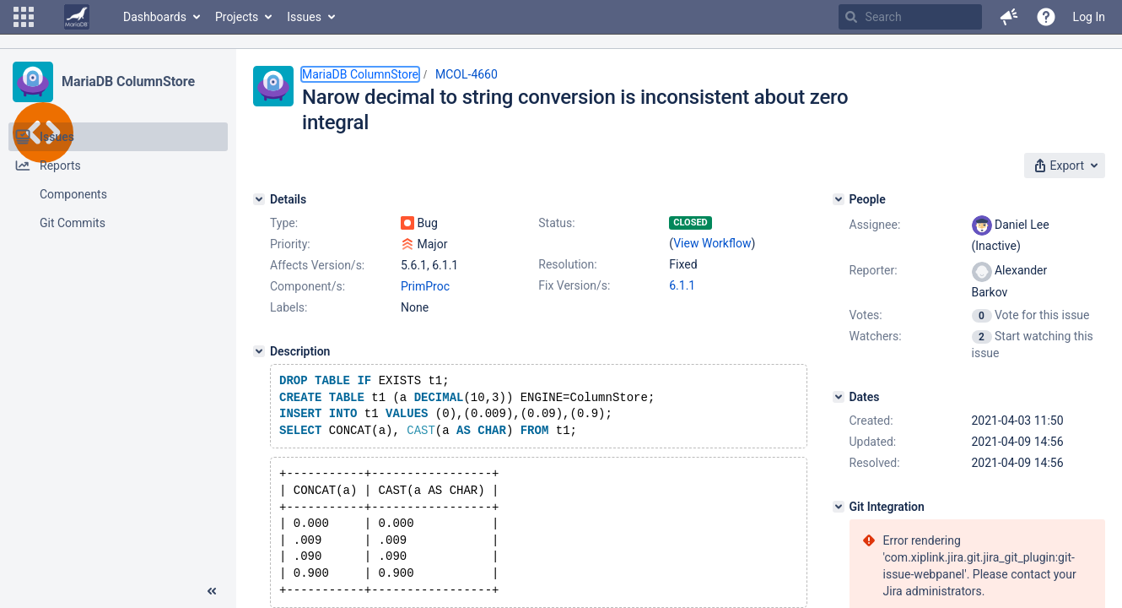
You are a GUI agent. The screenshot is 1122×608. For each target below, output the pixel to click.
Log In (1089, 17)
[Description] (259, 351)
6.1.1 (682, 285)
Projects (236, 17)
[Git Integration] (838, 507)
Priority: (290, 244)
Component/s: (307, 286)
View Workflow (712, 243)
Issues (304, 17)
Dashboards (154, 17)
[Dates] (838, 397)
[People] (838, 199)
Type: (284, 223)
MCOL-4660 (466, 74)
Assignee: (875, 224)
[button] (23, 17)
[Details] (259, 199)
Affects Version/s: (317, 265)
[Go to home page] (77, 17)
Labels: (288, 307)
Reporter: (874, 270)
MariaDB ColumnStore (128, 81)
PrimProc (425, 286)
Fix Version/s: (574, 285)
